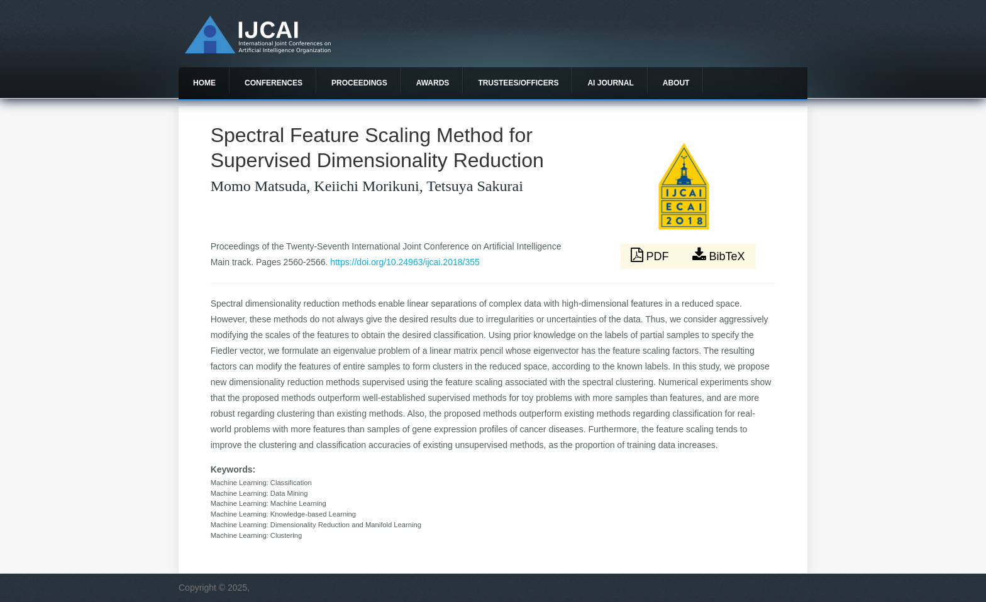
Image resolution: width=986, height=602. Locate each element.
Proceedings (359, 83)
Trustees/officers (518, 83)
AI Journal (610, 83)
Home (204, 83)
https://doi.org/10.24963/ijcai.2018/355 (404, 262)
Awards (433, 83)
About (676, 83)
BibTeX (718, 255)
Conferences (273, 83)
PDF (651, 255)
